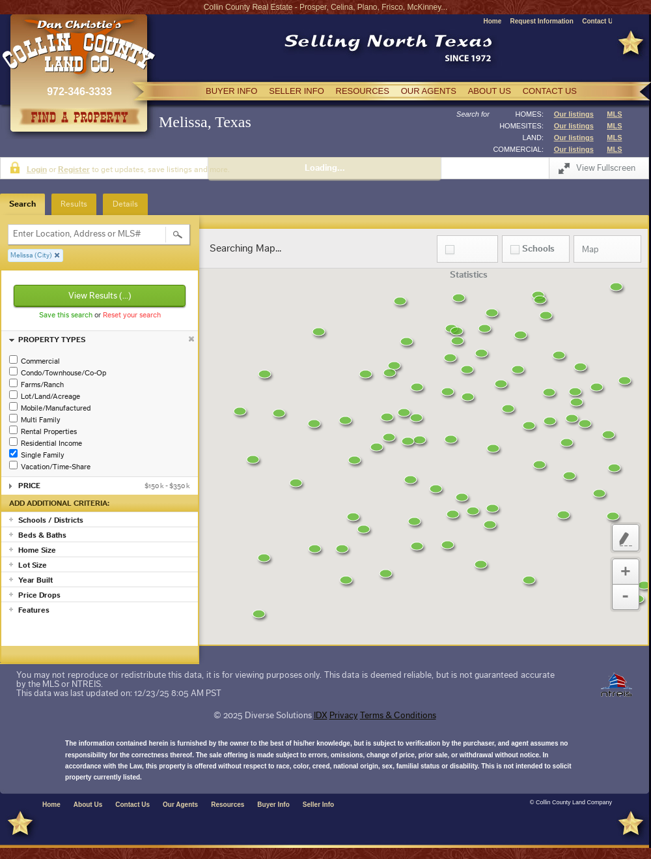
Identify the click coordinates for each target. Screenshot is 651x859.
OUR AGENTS (428, 91)
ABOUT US (489, 91)
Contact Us (599, 21)
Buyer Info (273, 804)
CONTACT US (550, 91)
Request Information (542, 21)
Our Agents (180, 804)
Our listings (574, 114)
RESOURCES (362, 91)
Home (492, 21)
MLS (614, 114)
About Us (88, 804)
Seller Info (318, 804)
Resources (227, 804)
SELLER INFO (296, 91)
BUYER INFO (231, 91)
